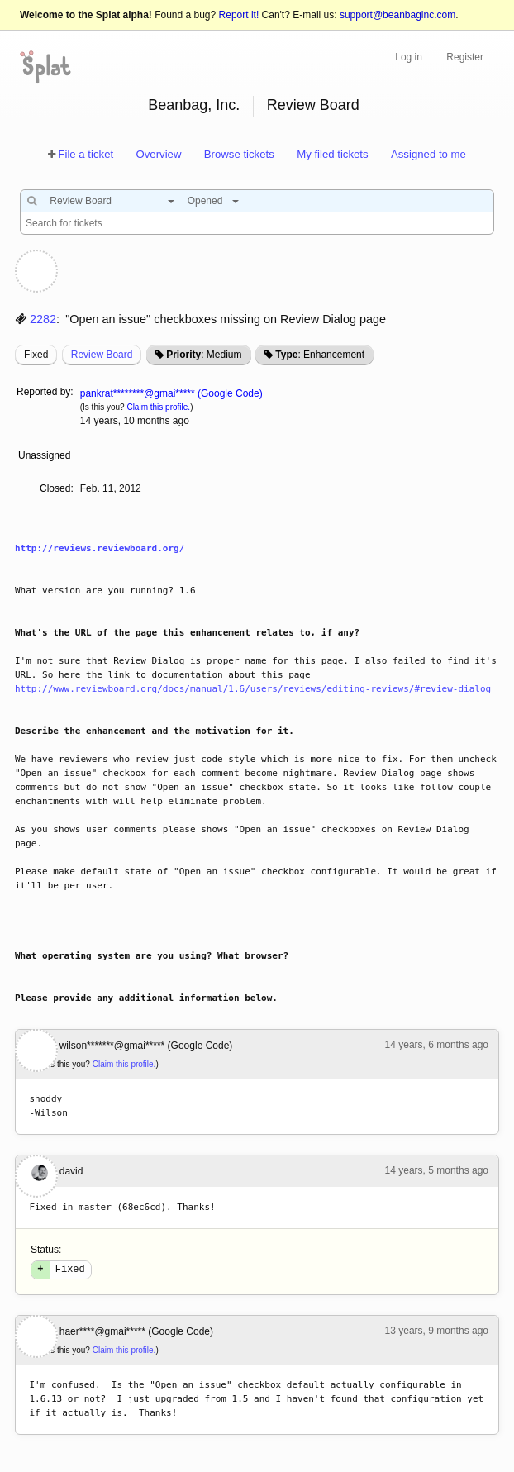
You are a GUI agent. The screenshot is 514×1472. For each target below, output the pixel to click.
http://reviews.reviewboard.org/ (99, 548)
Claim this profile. (158, 407)
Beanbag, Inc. (194, 105)
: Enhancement (319, 354)
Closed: (57, 488)
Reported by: (45, 392)
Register (464, 57)
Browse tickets (239, 154)
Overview (158, 154)
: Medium (203, 354)
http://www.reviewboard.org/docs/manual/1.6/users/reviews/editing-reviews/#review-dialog (253, 689)
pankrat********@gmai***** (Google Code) (171, 393)
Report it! (239, 15)
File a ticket (85, 154)
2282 (43, 319)
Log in (408, 57)
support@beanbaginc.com (397, 15)
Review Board (313, 105)
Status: (46, 1249)
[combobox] (107, 201)
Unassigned (46, 455)
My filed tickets (332, 154)
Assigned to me (428, 154)
